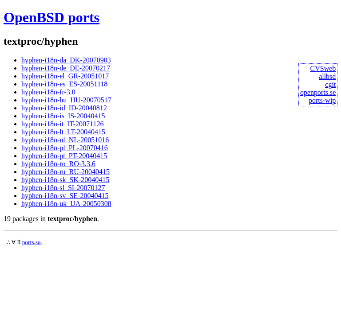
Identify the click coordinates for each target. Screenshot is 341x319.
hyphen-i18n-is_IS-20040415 (63, 116)
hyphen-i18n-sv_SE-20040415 (64, 195)
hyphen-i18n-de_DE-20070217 (65, 68)
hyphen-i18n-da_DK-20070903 (66, 60)
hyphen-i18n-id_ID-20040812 (64, 108)
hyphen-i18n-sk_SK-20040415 (65, 179)
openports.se (318, 92)
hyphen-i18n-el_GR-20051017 (65, 76)
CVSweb (323, 68)
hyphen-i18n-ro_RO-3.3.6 (58, 163)
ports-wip (322, 100)
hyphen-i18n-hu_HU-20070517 (66, 100)
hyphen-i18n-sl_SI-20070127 (63, 187)
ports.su (31, 242)
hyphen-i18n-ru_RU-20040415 (65, 171)
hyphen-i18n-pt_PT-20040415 (64, 156)
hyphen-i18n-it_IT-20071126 (62, 124)
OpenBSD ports (51, 17)
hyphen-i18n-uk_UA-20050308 (66, 203)
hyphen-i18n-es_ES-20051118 (64, 84)
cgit (330, 84)
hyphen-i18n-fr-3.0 (48, 92)
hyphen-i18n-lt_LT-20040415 (63, 132)
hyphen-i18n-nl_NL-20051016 (65, 140)
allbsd (327, 76)
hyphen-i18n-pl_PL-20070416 (64, 148)
